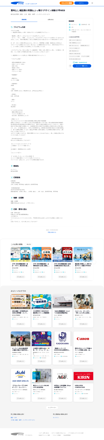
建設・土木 (14, 417)
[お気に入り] (70, 66)
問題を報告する (52, 232)
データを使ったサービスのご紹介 (76, 433)
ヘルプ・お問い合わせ (44, 433)
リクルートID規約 (57, 435)
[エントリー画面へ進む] (82, 66)
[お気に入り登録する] (20, 277)
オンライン (56, 417)
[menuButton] (92, 3)
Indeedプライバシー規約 (44, 435)
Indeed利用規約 (67, 435)
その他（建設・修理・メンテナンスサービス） (23, 420)
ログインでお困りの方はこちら (59, 433)
